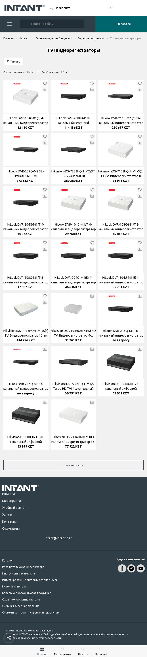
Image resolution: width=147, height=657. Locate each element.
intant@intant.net (58, 538)
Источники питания (15, 586)
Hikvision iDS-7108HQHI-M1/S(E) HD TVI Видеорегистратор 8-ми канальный (120, 174)
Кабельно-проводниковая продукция (26, 593)
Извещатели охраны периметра (23, 567)
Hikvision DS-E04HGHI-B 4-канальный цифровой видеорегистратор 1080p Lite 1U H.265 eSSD (121, 386)
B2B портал (123, 23)
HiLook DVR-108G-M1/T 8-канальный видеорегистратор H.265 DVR (121, 227)
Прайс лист (62, 7)
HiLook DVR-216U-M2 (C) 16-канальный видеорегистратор (121, 120)
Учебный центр (13, 507)
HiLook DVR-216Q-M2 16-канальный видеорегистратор (25, 386)
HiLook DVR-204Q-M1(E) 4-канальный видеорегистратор (73, 280)
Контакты (9, 521)
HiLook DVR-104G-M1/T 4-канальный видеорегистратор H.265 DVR (73, 227)
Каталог (7, 560)
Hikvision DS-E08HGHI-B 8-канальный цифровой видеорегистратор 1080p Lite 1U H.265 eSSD (26, 439)
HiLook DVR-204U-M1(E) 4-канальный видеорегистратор (121, 280)
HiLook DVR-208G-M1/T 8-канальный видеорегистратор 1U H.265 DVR (25, 280)
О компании (11, 528)
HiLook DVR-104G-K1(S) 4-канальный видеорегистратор (25, 120)
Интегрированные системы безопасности (30, 580)
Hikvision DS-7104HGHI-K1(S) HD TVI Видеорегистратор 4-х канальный (73, 333)
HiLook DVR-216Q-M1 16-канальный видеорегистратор (121, 333)
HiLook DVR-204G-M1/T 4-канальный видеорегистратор (25, 227)
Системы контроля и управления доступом (30, 612)
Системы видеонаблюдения (20, 606)
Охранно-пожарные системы (21, 599)
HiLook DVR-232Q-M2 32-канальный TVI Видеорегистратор (26, 174)
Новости (8, 494)
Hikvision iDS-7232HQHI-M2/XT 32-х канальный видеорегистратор (73, 174)
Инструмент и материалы (19, 573)
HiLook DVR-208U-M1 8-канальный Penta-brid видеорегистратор (73, 120)
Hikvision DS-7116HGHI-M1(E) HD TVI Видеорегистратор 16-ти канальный (73, 439)
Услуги (7, 514)
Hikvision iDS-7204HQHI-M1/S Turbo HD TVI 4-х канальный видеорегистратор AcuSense (73, 386)
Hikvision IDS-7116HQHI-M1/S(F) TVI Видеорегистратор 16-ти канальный (25, 333)
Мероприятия (12, 501)
